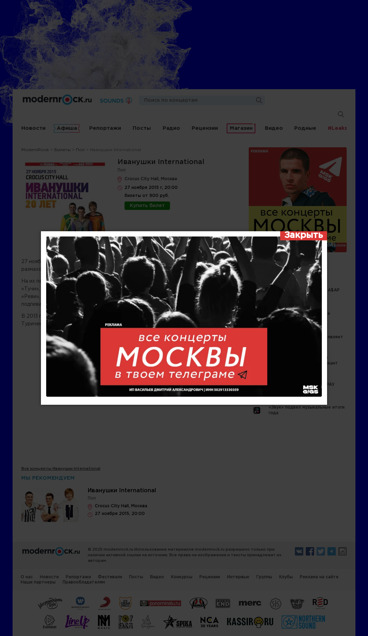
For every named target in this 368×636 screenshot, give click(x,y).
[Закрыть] (303, 235)
